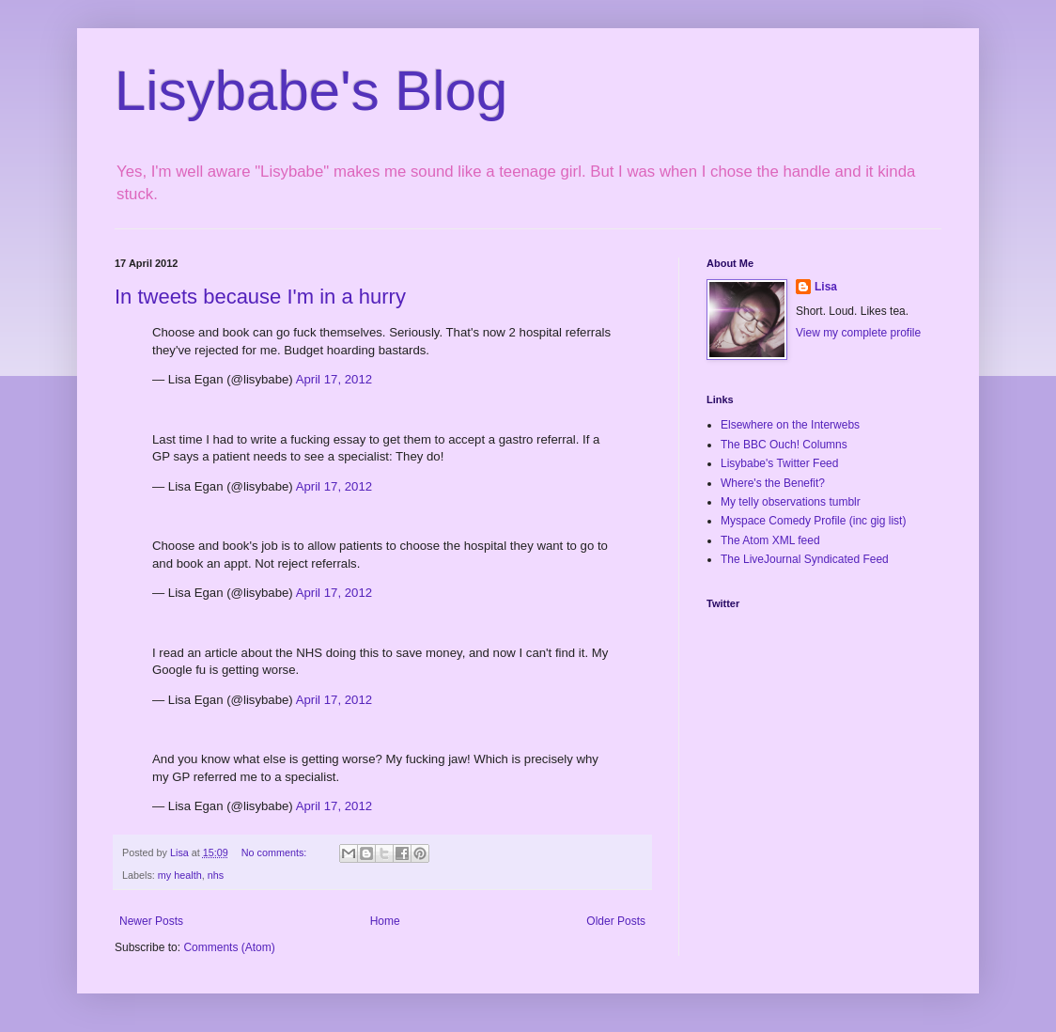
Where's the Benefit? (773, 483)
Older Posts (615, 921)
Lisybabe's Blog (311, 90)
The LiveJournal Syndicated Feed (805, 559)
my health (180, 875)
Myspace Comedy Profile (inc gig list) (813, 520)
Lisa (826, 286)
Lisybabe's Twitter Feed (779, 463)
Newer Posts (151, 921)
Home (385, 921)
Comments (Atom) (228, 947)
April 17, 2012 (334, 379)
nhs (216, 875)
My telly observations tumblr (791, 501)
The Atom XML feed (770, 540)
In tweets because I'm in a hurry (260, 296)
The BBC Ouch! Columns (784, 444)
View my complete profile (858, 332)
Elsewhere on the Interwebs (790, 424)
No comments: (275, 852)
